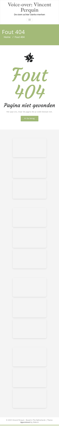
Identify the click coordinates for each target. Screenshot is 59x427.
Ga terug (31, 118)
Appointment (25, 422)
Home (7, 37)
